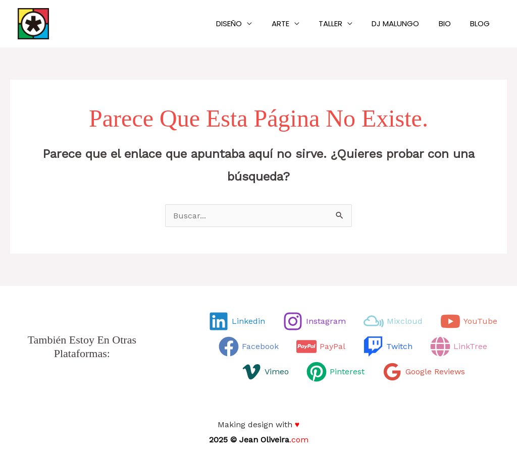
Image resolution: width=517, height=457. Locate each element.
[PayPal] (321, 346)
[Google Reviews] (424, 371)
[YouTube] (469, 321)
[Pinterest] (335, 371)
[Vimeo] (265, 371)
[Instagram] (314, 321)
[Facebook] (248, 346)
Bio (451, 23)
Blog (482, 23)
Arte (299, 23)
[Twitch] (387, 346)
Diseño (252, 23)
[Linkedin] (237, 321)
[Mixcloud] (393, 321)
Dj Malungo (406, 23)
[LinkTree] (459, 346)
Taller (345, 23)
